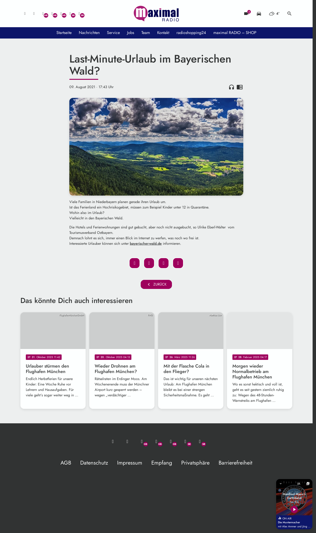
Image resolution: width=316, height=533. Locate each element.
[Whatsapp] (43, 13)
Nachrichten (89, 33)
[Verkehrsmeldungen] (259, 13)
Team (145, 33)
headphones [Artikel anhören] (231, 87)
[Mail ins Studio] (24, 13)
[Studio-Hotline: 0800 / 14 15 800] (34, 13)
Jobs (130, 33)
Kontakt (163, 33)
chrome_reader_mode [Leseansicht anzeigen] (239, 87)
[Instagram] (61, 13)
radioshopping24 (191, 33)
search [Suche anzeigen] (289, 13)
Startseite (64, 33)
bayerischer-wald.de (146, 243)
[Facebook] (52, 13)
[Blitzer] (246, 13)
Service (113, 33)
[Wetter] (274, 13)
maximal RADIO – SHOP (234, 33)
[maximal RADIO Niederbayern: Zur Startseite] (156, 14)
